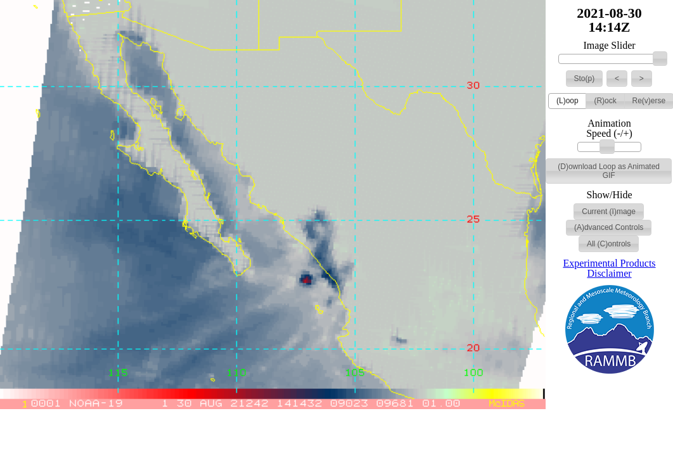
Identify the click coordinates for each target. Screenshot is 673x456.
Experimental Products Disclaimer (609, 268)
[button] (584, 78)
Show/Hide (609, 195)
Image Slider (609, 46)
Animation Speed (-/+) (609, 128)
